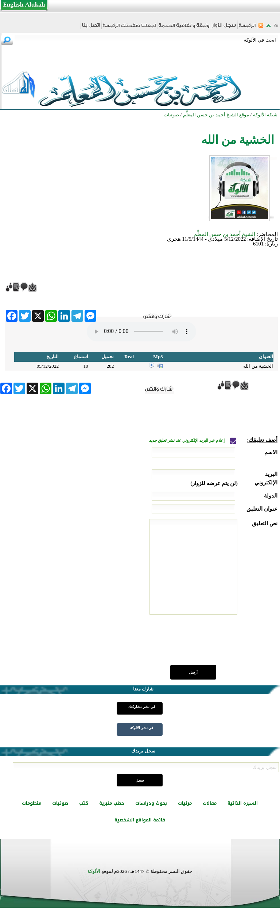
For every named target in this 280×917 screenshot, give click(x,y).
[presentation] (222, 644)
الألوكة (94, 871)
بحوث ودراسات (151, 803)
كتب (83, 803)
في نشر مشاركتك (141, 707)
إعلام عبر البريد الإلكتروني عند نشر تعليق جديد (187, 440)
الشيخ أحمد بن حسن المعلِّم (225, 234)
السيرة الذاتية (243, 803)
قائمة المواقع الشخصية (139, 820)
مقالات (210, 803)
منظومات (31, 803)
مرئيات (185, 803)
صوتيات (60, 803)
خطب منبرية (111, 803)
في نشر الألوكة (141, 728)
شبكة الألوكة (265, 114)
